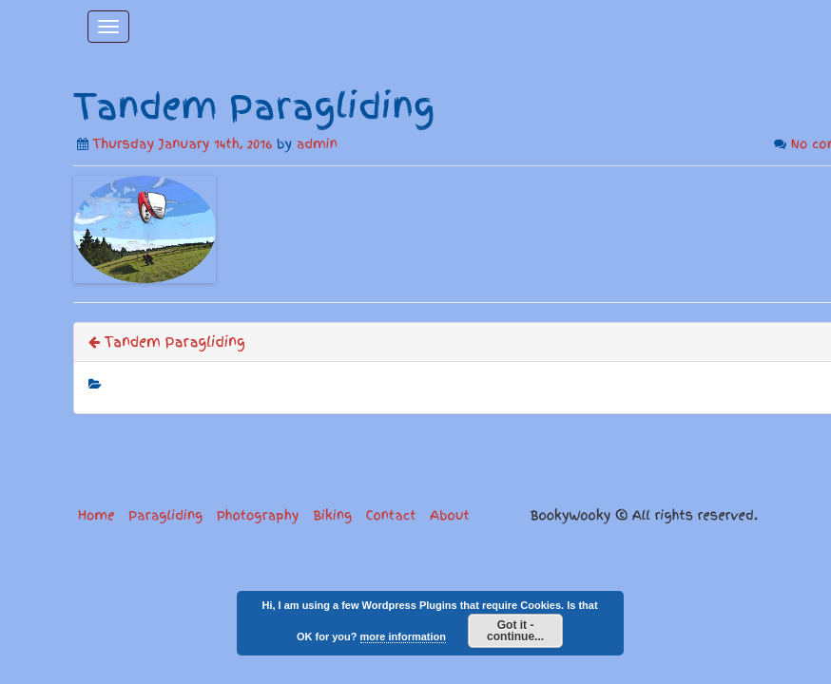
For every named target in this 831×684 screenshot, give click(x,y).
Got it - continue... (515, 630)
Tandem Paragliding (166, 342)
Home (96, 515)
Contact (391, 515)
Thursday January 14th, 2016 (183, 144)
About (450, 515)
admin (317, 144)
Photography (258, 515)
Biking (332, 515)
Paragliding (165, 515)
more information (403, 636)
